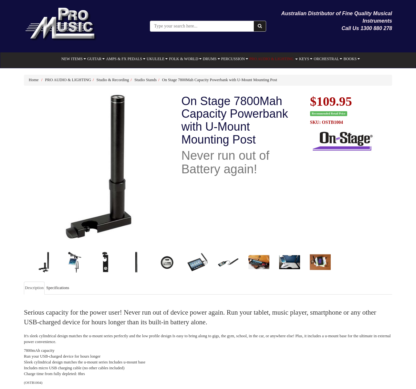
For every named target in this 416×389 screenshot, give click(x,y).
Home (34, 80)
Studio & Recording (113, 80)
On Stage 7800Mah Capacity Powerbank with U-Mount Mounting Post (219, 80)
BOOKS (351, 59)
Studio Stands (145, 80)
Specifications (57, 288)
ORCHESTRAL (328, 59)
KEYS (305, 59)
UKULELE (157, 59)
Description (34, 288)
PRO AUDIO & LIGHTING (273, 59)
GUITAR (96, 59)
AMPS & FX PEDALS (125, 59)
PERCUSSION (234, 59)
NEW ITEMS (73, 59)
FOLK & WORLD (185, 59)
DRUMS (211, 59)
